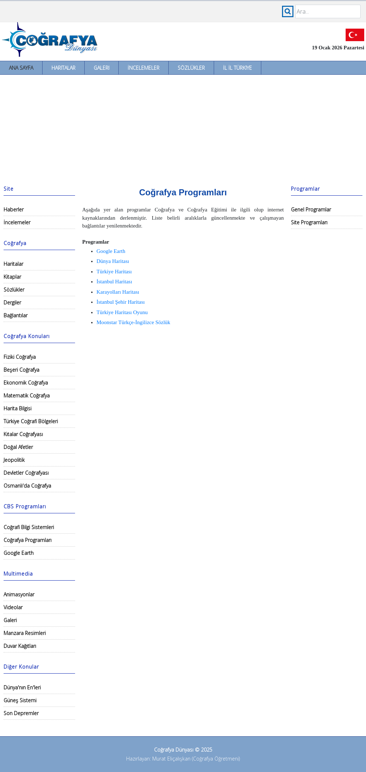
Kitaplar (12, 276)
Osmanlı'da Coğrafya (27, 485)
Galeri (101, 67)
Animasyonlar (19, 594)
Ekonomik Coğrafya (26, 382)
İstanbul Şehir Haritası (121, 302)
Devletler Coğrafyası (26, 472)
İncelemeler (143, 67)
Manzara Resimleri (25, 633)
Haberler (14, 209)
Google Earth (19, 552)
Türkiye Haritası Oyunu (122, 312)
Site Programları (309, 222)
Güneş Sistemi (20, 700)
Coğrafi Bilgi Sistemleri (29, 527)
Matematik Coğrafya (27, 395)
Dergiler (12, 302)
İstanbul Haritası (114, 281)
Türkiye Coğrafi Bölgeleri (31, 421)
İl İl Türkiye (237, 67)
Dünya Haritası (113, 261)
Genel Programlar (311, 209)
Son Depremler (21, 713)
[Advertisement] (183, 128)
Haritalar (63, 67)
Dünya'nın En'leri (22, 687)
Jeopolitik (14, 459)
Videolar (13, 607)
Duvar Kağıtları (20, 645)
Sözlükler (191, 67)
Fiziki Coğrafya (20, 356)
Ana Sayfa (21, 67)
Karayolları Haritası (118, 292)
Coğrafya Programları (27, 540)
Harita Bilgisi (17, 408)
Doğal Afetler (18, 447)
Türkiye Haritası (114, 271)
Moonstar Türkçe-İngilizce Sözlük (133, 322)
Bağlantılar (16, 315)
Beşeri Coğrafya (21, 369)
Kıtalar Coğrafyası (23, 434)
